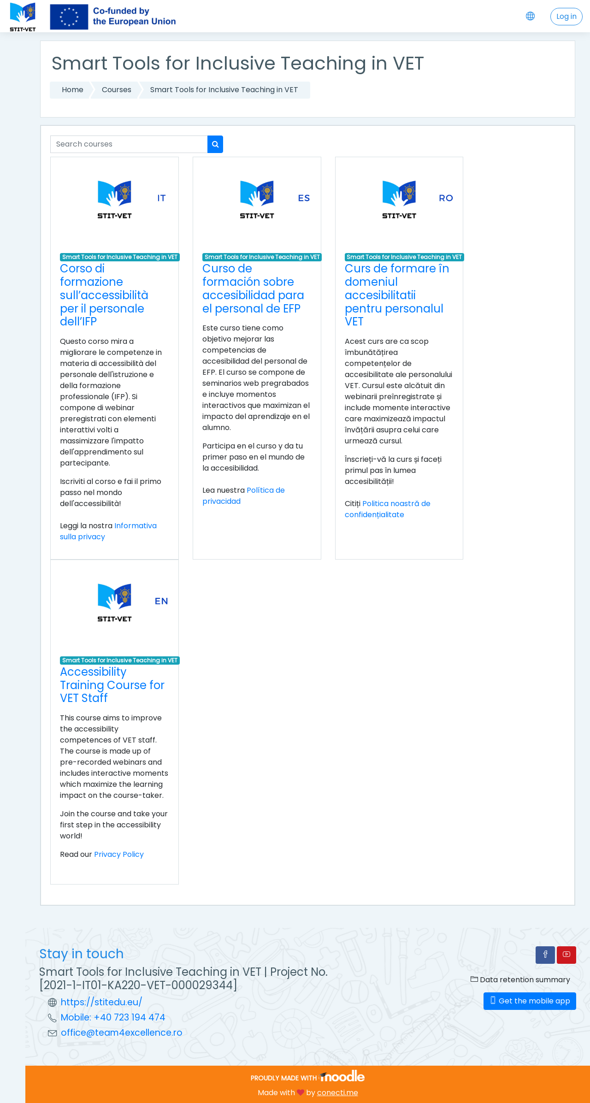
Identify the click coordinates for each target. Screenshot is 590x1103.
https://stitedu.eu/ (101, 1002)
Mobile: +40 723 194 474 (113, 1017)
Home (72, 89)
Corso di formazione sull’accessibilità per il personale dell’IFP (104, 295)
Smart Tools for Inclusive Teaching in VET (224, 89)
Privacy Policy (119, 854)
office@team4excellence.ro (122, 1032)
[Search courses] (129, 144)
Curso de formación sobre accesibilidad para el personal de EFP (253, 288)
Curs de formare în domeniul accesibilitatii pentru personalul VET (397, 295)
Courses (116, 89)
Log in (566, 16)
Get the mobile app (530, 1001)
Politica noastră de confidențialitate (388, 509)
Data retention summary (520, 979)
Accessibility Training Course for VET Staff (112, 685)
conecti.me (337, 1092)
